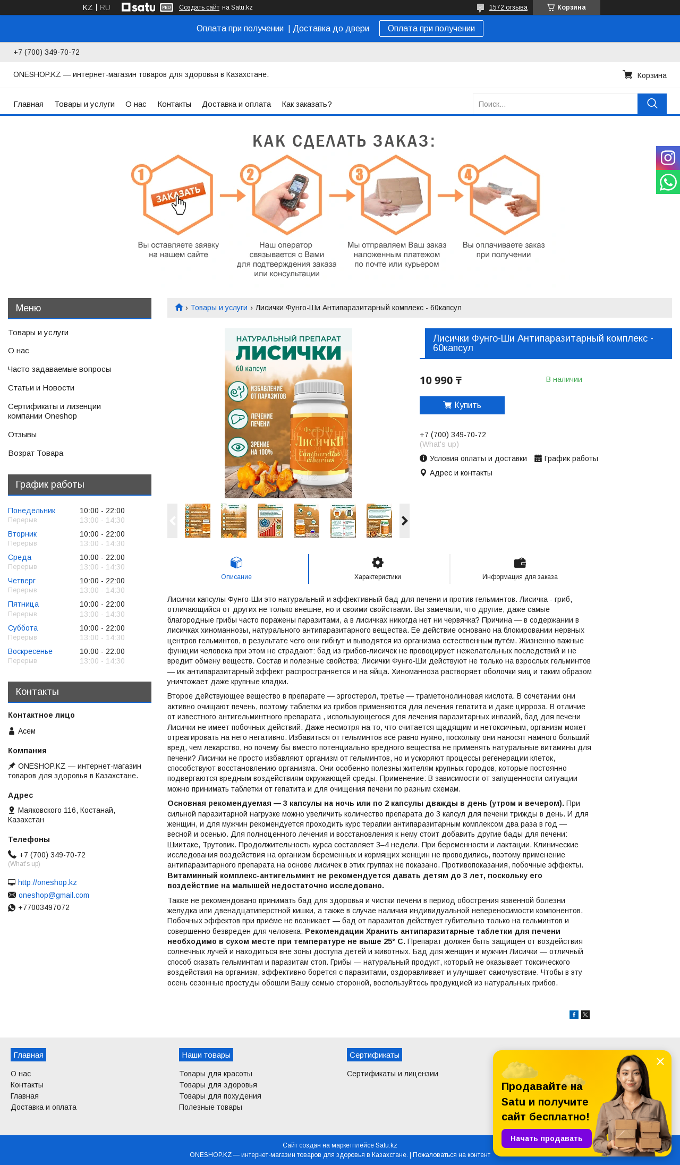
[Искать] (652, 103)
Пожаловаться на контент (451, 1155)
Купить (467, 405)
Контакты (174, 103)
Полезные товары (210, 1107)
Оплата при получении (431, 28)
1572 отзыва (508, 7)
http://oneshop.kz (47, 882)
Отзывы (22, 434)
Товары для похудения (220, 1096)
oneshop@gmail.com (54, 895)
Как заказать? (307, 103)
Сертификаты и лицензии (392, 1073)
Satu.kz (386, 1145)
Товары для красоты (215, 1073)
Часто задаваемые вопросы (59, 368)
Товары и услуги (84, 103)
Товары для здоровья (218, 1085)
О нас (136, 103)
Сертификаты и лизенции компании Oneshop (54, 411)
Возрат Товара (35, 452)
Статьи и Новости (41, 387)
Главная (28, 103)
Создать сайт (199, 7)
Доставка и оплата (236, 103)
